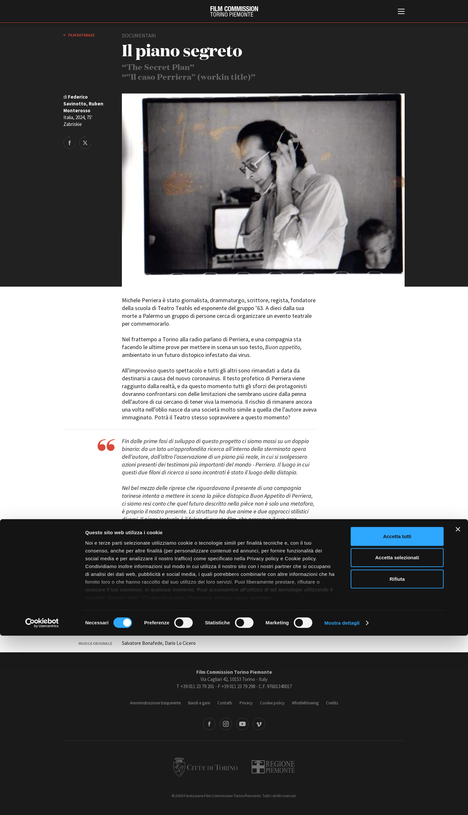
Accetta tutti (397, 715)
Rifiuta (397, 758)
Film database (81, 35)
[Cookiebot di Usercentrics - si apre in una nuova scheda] (42, 802)
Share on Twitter (85, 142)
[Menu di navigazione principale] (401, 12)
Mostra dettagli (341, 802)
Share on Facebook (69, 142)
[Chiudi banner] (458, 708)
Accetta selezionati (397, 737)
